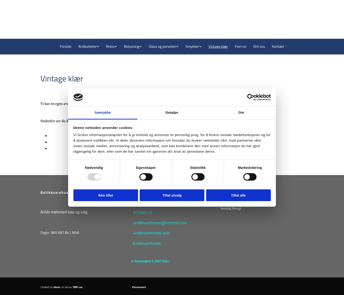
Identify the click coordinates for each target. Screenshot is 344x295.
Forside (65, 46)
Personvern (139, 287)
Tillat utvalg (171, 195)
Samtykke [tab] (103, 112)
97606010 (142, 212)
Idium (56, 287)
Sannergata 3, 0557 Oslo (151, 261)
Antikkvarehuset (146, 243)
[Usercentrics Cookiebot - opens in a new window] (250, 97)
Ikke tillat (105, 195)
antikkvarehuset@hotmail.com (160, 223)
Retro (110, 46)
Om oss (259, 46)
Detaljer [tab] (172, 112)
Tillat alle (238, 195)
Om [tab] (241, 112)
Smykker (192, 46)
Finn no (240, 46)
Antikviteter (87, 46)
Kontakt (278, 46)
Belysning (131, 46)
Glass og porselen (162, 46)
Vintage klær (218, 46)
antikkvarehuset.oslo (151, 233)
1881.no (77, 287)
